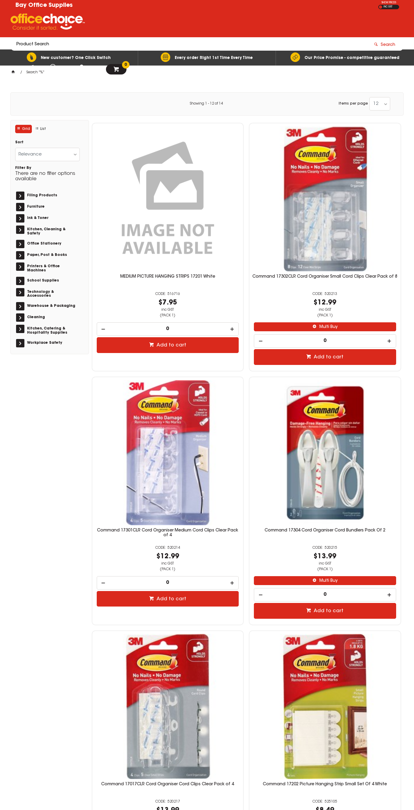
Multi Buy (209, 247)
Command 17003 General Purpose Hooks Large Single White (286, 556)
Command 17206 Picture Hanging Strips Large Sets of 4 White (364, 379)
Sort (19, 142)
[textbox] (172, 23)
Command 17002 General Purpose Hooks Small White (207, 553)
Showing (206, 103)
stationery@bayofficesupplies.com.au (331, 728)
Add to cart (131, 265)
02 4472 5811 (305, 723)
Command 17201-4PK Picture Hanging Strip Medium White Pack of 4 (285, 379)
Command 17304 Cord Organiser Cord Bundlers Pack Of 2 (364, 202)
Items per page (353, 103)
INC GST (388, 7)
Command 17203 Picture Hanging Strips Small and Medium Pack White (128, 556)
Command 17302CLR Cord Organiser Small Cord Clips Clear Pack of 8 (207, 202)
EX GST (380, 7)
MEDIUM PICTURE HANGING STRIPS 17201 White (128, 199)
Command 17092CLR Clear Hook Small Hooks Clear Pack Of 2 (364, 556)
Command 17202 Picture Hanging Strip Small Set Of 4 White (207, 379)
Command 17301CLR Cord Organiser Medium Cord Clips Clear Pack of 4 (285, 202)
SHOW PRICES (389, 2)
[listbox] (379, 104)
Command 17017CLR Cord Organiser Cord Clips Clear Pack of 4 (128, 379)
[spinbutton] (128, 249)
